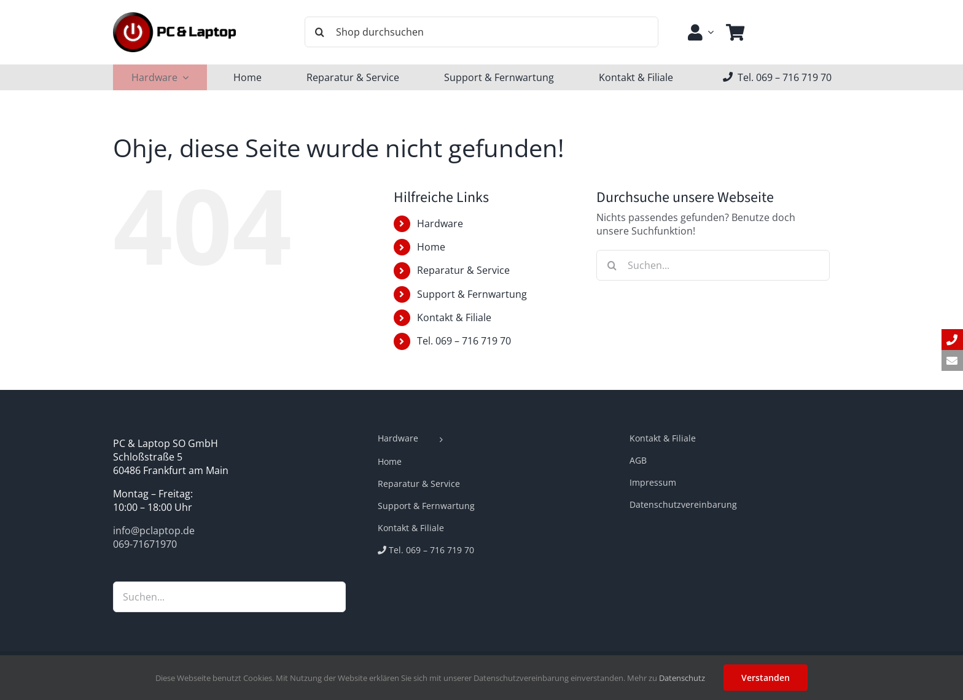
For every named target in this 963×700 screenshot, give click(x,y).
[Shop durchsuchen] (481, 32)
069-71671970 (145, 544)
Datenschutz (682, 677)
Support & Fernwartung (472, 294)
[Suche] (320, 32)
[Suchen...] (713, 265)
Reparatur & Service (463, 270)
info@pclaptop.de (154, 530)
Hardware (440, 223)
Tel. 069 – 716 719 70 (464, 341)
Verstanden (765, 677)
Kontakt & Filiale (454, 317)
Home (431, 247)
